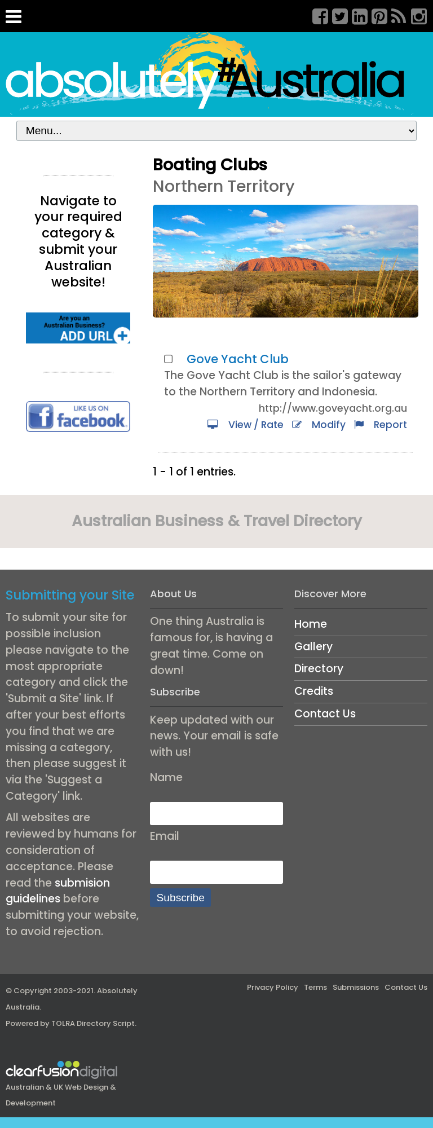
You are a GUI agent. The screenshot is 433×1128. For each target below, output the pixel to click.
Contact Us (325, 713)
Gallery (313, 646)
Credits (313, 691)
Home (310, 624)
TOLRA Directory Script (93, 1023)
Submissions (356, 987)
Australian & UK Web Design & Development (62, 1086)
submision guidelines (58, 891)
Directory (318, 668)
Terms (315, 987)
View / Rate (245, 424)
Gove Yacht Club (238, 359)
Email (164, 836)
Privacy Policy (272, 987)
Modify (319, 424)
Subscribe (181, 898)
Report (380, 424)
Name (166, 777)
